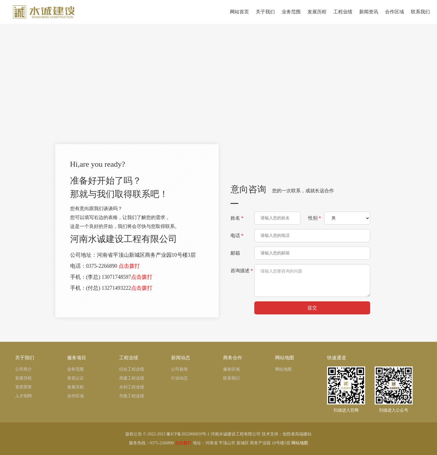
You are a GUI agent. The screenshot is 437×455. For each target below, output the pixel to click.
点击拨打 (129, 266)
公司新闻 (179, 369)
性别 (314, 218)
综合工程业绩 (131, 369)
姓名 (237, 218)
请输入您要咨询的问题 (312, 280)
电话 (237, 235)
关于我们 (264, 16)
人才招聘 (23, 396)
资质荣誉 (23, 387)
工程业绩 (342, 16)
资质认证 (75, 378)
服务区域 (231, 369)
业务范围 (290, 16)
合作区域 (394, 16)
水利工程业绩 (131, 387)
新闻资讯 (368, 16)
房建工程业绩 (131, 378)
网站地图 (283, 369)
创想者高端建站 (297, 434)
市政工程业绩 (131, 396)
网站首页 (238, 16)
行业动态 (179, 378)
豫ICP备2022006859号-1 (187, 434)
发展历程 (316, 16)
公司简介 (23, 369)
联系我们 (419, 16)
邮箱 (236, 253)
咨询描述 (242, 270)
